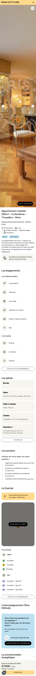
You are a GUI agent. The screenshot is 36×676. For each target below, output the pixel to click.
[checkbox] (33, 8)
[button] (4, 672)
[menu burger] (33, 2)
